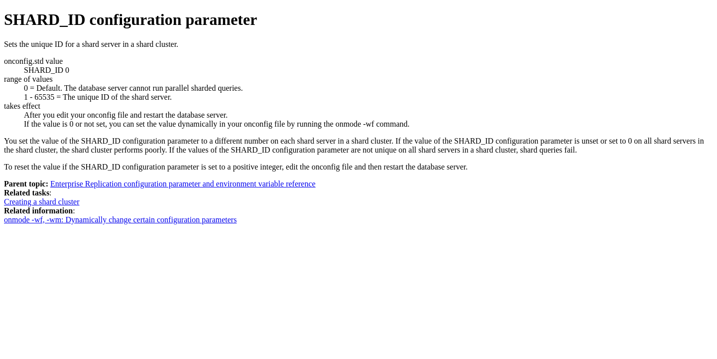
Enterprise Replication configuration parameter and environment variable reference (183, 184)
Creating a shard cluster (42, 201)
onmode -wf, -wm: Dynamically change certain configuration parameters (120, 219)
